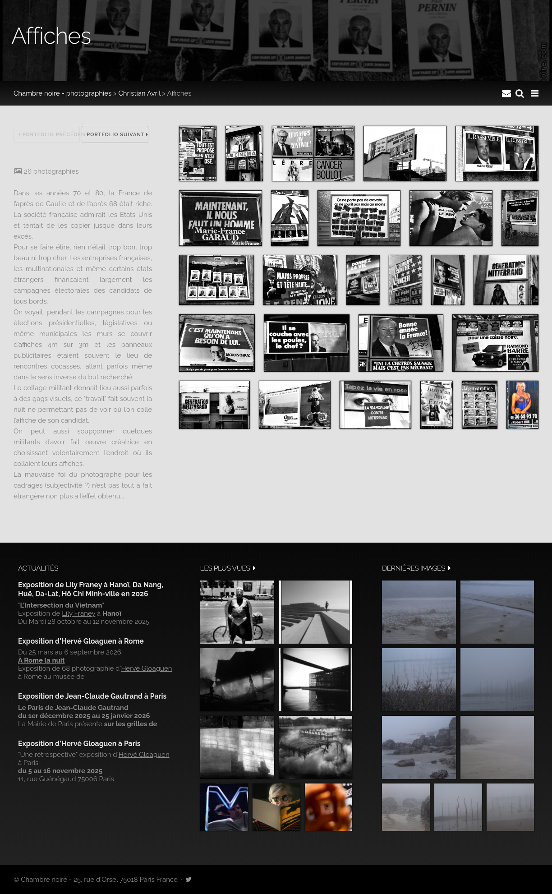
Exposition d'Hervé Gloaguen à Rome (81, 641)
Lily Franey (78, 613)
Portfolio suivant (117, 135)
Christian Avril (140, 93)
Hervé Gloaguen (146, 668)
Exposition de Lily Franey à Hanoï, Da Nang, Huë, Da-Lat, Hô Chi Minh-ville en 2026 (90, 589)
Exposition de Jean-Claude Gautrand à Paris (92, 696)
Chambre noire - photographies (62, 93)
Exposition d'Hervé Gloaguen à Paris (79, 743)
